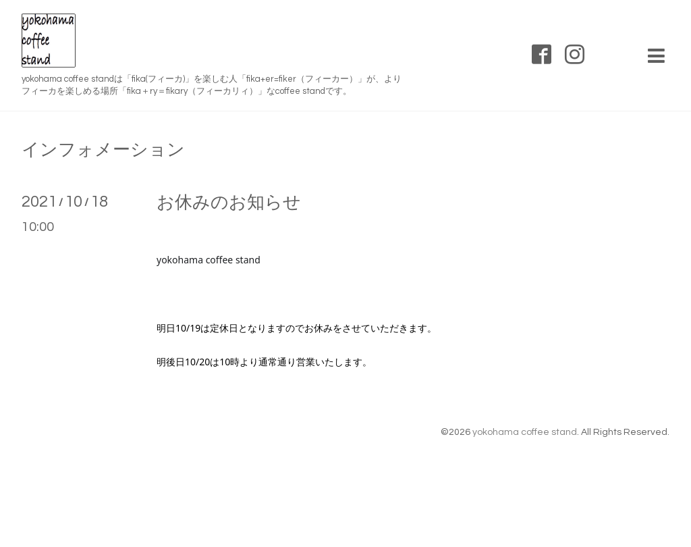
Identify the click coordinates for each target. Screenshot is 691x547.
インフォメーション (103, 150)
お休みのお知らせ (229, 202)
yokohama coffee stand (524, 432)
